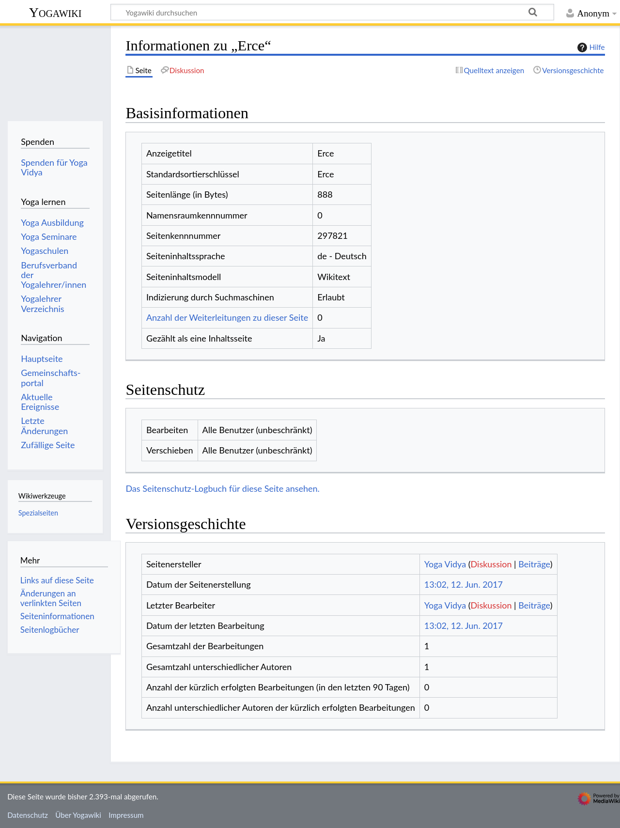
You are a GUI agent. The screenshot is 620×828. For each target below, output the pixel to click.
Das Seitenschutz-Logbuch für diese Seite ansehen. (222, 488)
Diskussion (491, 564)
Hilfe (590, 47)
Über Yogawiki (78, 815)
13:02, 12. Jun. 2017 (463, 584)
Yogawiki (55, 12)
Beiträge (534, 564)
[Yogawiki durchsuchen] (332, 12)
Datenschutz (27, 815)
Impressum (126, 815)
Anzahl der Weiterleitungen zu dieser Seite (227, 317)
